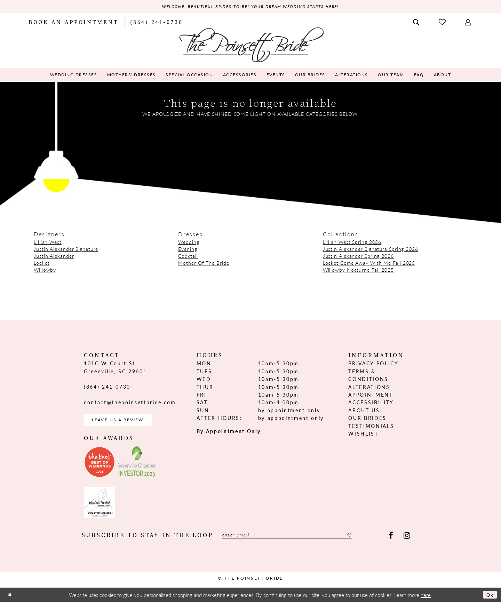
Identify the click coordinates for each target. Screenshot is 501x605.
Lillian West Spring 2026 (352, 242)
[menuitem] (73, 22)
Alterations (369, 387)
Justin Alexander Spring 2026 (358, 256)
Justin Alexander (54, 256)
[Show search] (417, 22)
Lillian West (48, 242)
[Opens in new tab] (99, 465)
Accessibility (371, 403)
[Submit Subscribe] (371, 538)
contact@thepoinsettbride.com (130, 402)
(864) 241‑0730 (107, 387)
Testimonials (371, 426)
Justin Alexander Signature (66, 249)
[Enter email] (298, 538)
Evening (187, 249)
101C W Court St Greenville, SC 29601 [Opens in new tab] (115, 368)
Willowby (45, 270)
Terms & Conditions (368, 375)
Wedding (188, 242)
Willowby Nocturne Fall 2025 (358, 270)
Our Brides (367, 418)
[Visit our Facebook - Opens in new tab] (390, 538)
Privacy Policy (373, 364)
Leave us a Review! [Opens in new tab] (124, 422)
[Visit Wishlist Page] (443, 22)
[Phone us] (156, 22)
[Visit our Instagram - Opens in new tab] (407, 538)
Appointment (370, 395)
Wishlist (363, 434)
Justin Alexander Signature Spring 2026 (370, 249)
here (426, 597)
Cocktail (188, 256)
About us (364, 410)
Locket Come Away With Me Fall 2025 (369, 263)
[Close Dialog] (10, 598)
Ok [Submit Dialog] (489, 598)
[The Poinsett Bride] (250, 44)
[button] (469, 22)
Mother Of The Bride (203, 263)
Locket (41, 263)
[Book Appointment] (73, 22)
